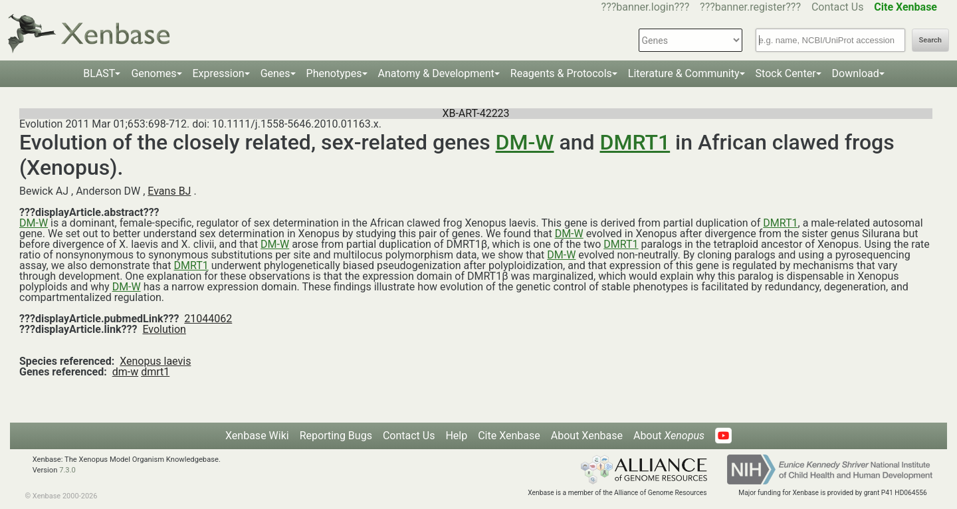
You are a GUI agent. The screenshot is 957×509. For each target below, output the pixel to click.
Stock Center (786, 73)
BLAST (99, 73)
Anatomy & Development (436, 73)
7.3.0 (67, 470)
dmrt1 (155, 371)
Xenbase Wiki (257, 435)
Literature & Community (684, 73)
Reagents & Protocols (561, 73)
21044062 (208, 318)
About (668, 435)
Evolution (163, 329)
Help (456, 435)
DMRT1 (635, 142)
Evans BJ (169, 191)
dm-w (125, 371)
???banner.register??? (750, 7)
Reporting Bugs (336, 435)
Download (855, 73)
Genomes (153, 73)
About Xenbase (587, 435)
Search (930, 40)
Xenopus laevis (155, 361)
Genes (275, 73)
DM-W (525, 142)
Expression (219, 73)
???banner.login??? (645, 7)
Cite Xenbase (509, 435)
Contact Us (837, 7)
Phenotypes (334, 73)
